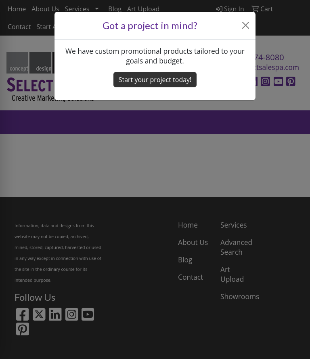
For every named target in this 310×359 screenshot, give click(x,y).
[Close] (245, 25)
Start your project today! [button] (155, 79)
